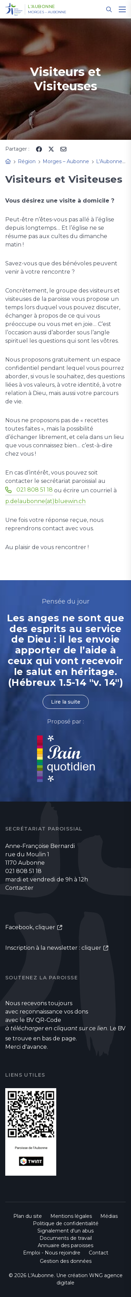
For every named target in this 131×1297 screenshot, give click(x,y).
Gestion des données (66, 1261)
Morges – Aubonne (47, 12)
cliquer (45, 927)
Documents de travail (65, 1238)
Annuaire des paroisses (65, 1245)
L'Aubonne (41, 7)
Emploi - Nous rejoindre (51, 1253)
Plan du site (27, 1216)
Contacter (19, 888)
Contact (98, 1253)
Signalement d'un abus (65, 1231)
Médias (109, 1216)
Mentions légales (71, 1216)
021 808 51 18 (34, 489)
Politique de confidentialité (66, 1223)
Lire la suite (65, 702)
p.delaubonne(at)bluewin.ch (45, 501)
